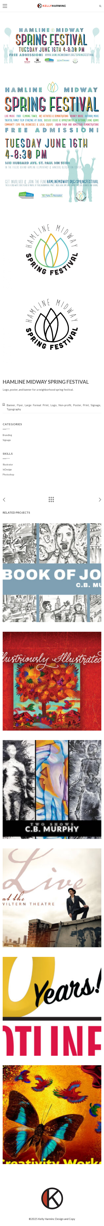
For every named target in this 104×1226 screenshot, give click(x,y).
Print (86, 405)
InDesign (7, 469)
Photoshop (8, 474)
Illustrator (8, 464)
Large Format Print (37, 405)
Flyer (20, 405)
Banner (11, 405)
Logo (53, 405)
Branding (7, 435)
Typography (14, 409)
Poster (77, 405)
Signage (95, 405)
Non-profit (64, 405)
